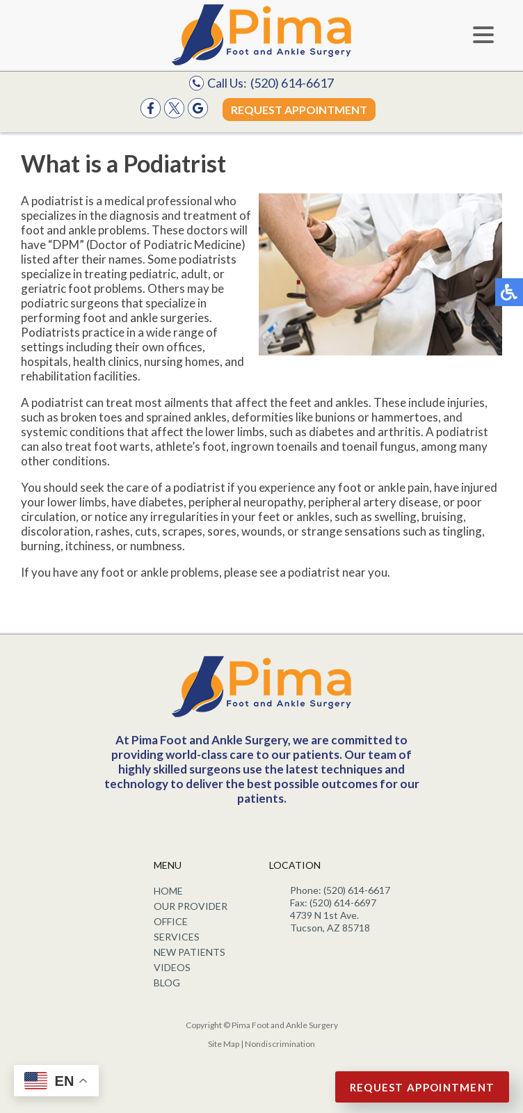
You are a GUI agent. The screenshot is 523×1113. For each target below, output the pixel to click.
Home (168, 891)
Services (177, 937)
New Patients (189, 952)
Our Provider (190, 906)
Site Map (223, 1044)
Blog (167, 982)
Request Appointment (299, 109)
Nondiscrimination (280, 1044)
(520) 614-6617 (292, 82)
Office (171, 921)
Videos (172, 967)
